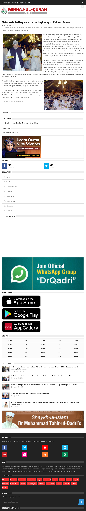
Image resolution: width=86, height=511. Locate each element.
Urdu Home (8, 210)
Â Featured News (10, 186)
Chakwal (13, 480)
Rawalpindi (50, 483)
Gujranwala (31, 480)
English (21, 2)
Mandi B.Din (14, 483)
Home (6, 177)
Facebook (7, 118)
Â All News (8, 191)
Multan (23, 483)
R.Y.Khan (41, 483)
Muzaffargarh (32, 483)
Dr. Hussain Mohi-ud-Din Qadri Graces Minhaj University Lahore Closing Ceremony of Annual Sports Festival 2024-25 (45, 403)
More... (4, 487)
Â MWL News (9, 196)
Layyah (76, 480)
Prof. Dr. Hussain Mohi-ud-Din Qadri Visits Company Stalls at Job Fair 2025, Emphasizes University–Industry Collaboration (45, 368)
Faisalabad (21, 480)
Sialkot (59, 483)
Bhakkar (5, 480)
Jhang (55, 480)
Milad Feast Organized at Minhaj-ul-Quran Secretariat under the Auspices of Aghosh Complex (43, 385)
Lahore (69, 480)
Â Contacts (8, 206)
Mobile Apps (7, 292)
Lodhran (5, 483)
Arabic (14, 2)
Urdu (28, 2)
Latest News (7, 363)
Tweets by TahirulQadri (10, 132)
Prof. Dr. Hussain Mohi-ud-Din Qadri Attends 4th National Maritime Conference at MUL (41, 376)
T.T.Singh (66, 483)
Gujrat (40, 480)
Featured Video (8, 216)
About (6, 182)
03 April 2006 (10, 25)
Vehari (74, 483)
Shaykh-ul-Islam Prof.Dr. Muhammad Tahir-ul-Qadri (22, 123)
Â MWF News (9, 201)
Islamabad (47, 480)
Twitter (6, 128)
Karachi (61, 480)
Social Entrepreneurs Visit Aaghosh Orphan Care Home (30, 394)
